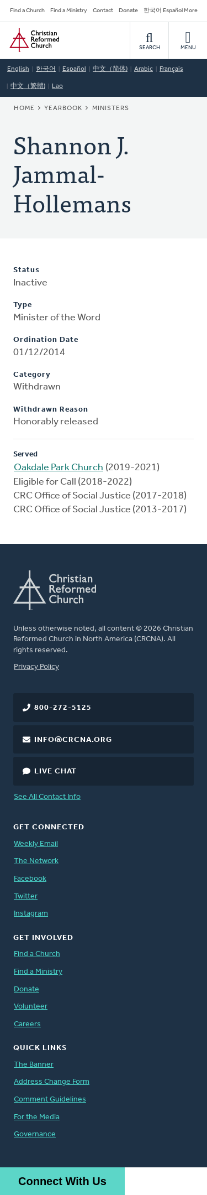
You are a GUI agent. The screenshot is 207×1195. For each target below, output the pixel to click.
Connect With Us (62, 1181)
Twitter (26, 896)
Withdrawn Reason (50, 410)
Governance (35, 1134)
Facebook (30, 879)
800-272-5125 (63, 708)
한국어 (46, 69)
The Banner (34, 1065)
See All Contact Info (47, 797)
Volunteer (30, 1006)
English (18, 69)
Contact (103, 11)
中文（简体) (110, 69)
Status (26, 270)
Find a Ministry (68, 11)
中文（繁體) (27, 86)
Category (32, 375)
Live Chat (55, 771)
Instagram (31, 914)
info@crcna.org (73, 740)
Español (74, 69)
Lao (57, 86)
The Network (36, 861)
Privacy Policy (36, 667)
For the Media (37, 1117)
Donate (128, 11)
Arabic (143, 69)
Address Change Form (51, 1082)
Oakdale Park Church (58, 468)
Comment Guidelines (50, 1099)
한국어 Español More (171, 11)
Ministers (110, 108)
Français (171, 69)
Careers (27, 1024)
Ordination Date (45, 340)
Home (24, 108)
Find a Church (27, 11)
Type (22, 305)
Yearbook (63, 108)
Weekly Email (36, 844)
